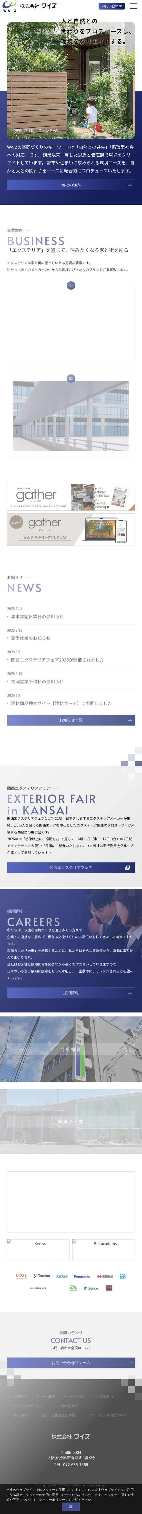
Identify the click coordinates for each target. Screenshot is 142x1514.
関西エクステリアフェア (71, 879)
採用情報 (71, 1004)
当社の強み (71, 185)
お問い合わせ (111, 5)
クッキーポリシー (52, 1500)
